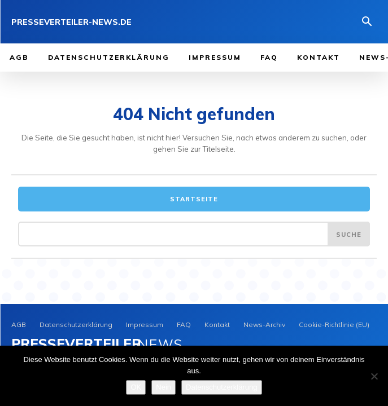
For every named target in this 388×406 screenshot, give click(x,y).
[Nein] (374, 376)
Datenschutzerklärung (221, 387)
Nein (163, 387)
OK (135, 387)
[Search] (349, 234)
